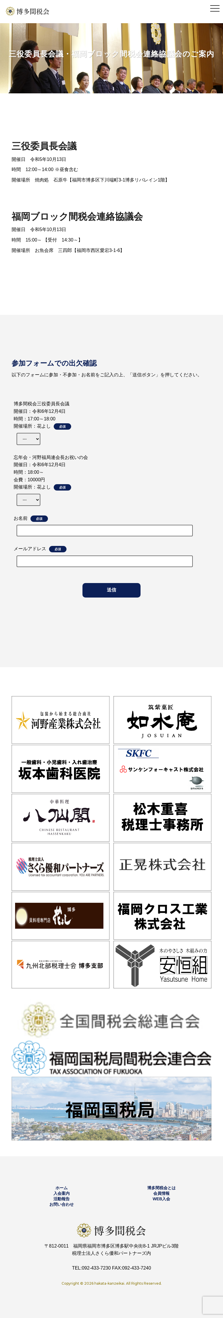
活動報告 (61, 1199)
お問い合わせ (61, 1204)
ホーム (61, 1188)
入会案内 (61, 1193)
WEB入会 (161, 1199)
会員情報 (161, 1193)
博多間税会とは (161, 1188)
